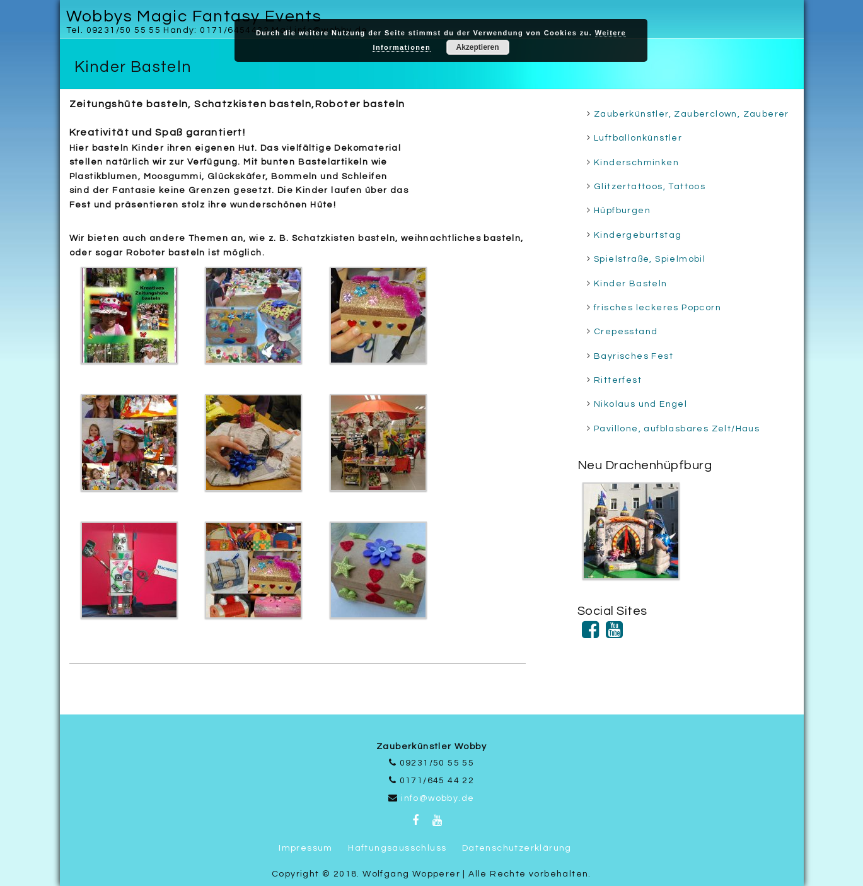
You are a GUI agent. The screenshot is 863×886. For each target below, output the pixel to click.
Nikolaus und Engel (640, 404)
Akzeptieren (477, 47)
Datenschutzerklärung (517, 848)
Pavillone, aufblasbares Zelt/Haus (677, 428)
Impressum (306, 848)
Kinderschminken (636, 162)
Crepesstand (625, 331)
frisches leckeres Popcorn (657, 307)
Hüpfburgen (622, 210)
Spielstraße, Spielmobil (649, 259)
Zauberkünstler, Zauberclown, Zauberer (691, 114)
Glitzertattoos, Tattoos (649, 186)
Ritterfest (618, 380)
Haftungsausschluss (397, 848)
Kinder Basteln (631, 283)
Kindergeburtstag (637, 235)
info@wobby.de (437, 798)
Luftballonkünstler (638, 138)
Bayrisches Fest (633, 356)
